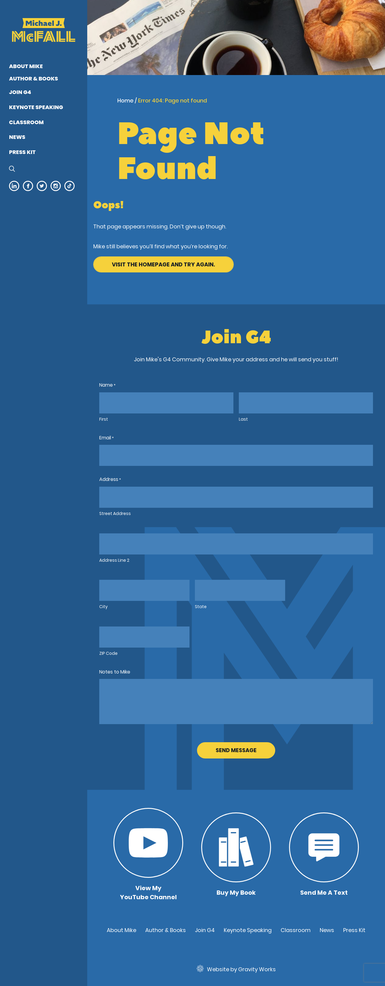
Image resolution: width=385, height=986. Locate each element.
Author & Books (33, 78)
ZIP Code (108, 653)
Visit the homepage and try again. (163, 264)
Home (125, 100)
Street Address (115, 513)
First (103, 419)
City (103, 607)
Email (106, 438)
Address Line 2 (114, 560)
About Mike (26, 66)
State (201, 607)
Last (243, 419)
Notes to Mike (114, 671)
